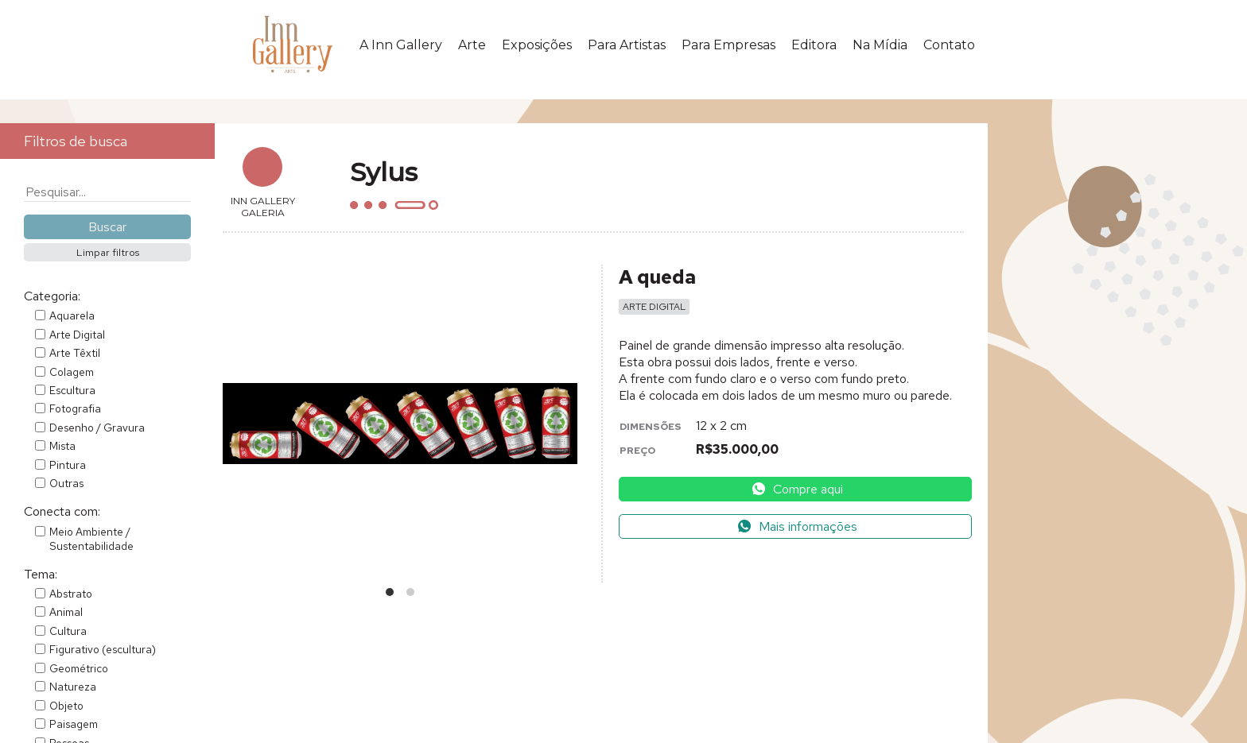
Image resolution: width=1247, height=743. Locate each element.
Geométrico (78, 668)
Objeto (66, 705)
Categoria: (52, 296)
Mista (62, 446)
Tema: (40, 574)
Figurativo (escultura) (102, 649)
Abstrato (70, 593)
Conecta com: (62, 511)
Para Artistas (627, 44)
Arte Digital (77, 334)
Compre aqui (797, 489)
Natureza (72, 686)
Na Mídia (880, 44)
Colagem (71, 372)
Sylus (384, 172)
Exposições (537, 44)
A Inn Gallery (400, 44)
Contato (949, 44)
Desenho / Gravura (97, 427)
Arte (472, 44)
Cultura (68, 631)
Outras (66, 483)
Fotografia (75, 408)
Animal (66, 612)
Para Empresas (728, 44)
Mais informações (796, 526)
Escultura (72, 390)
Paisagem (73, 724)
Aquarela (72, 315)
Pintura (67, 465)
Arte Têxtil (74, 353)
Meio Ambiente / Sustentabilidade (91, 538)
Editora (814, 44)
